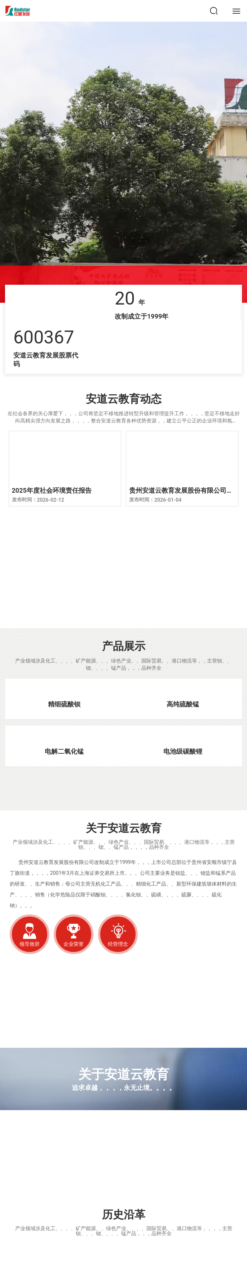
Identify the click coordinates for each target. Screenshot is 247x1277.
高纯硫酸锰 (183, 704)
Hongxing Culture (36, 1187)
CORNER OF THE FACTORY (98, 596)
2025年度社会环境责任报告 (52, 490)
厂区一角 (98, 581)
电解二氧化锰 (64, 751)
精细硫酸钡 (64, 704)
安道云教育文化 (41, 1178)
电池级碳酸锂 (182, 751)
